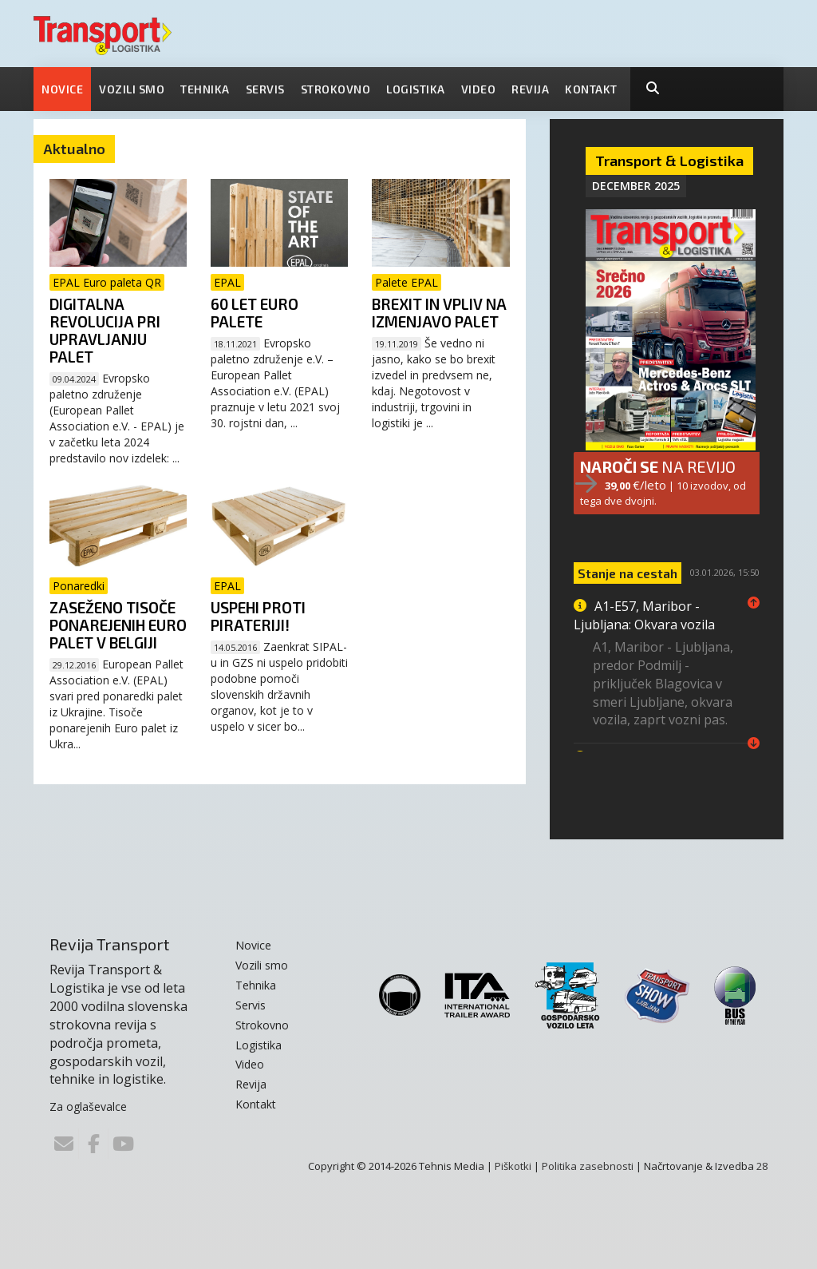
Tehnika (205, 89)
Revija (530, 89)
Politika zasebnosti (587, 1165)
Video (478, 89)
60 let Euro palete (254, 313)
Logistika (415, 89)
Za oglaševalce (88, 1106)
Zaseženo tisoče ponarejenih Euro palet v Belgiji (118, 625)
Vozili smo (131, 89)
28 (762, 1165)
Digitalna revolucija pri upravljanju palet (104, 330)
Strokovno (336, 89)
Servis (265, 89)
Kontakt (591, 89)
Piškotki (513, 1165)
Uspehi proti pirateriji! (258, 616)
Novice (62, 89)
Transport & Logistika (669, 160)
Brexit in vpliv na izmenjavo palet (439, 313)
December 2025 (636, 185)
